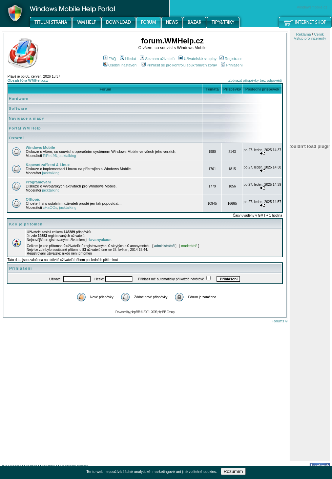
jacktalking (67, 156)
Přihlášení (232, 65)
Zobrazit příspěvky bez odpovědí (255, 80)
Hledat (128, 59)
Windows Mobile (40, 147)
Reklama (303, 34)
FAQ (109, 59)
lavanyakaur (100, 240)
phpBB (135, 312)
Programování (38, 182)
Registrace (231, 59)
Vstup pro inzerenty (310, 38)
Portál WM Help (25, 128)
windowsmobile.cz (312, 7)
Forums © (280, 321)
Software (18, 108)
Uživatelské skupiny (197, 59)
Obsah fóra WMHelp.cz (27, 80)
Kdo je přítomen (26, 224)
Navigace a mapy (26, 118)
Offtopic (33, 199)
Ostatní (16, 138)
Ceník (319, 34)
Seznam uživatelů (157, 59)
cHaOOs (50, 207)
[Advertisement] (310, 353)
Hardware (18, 99)
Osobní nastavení (120, 65)
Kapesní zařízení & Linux (48, 165)
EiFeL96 (50, 156)
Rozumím (233, 471)
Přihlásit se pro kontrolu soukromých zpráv (179, 65)
